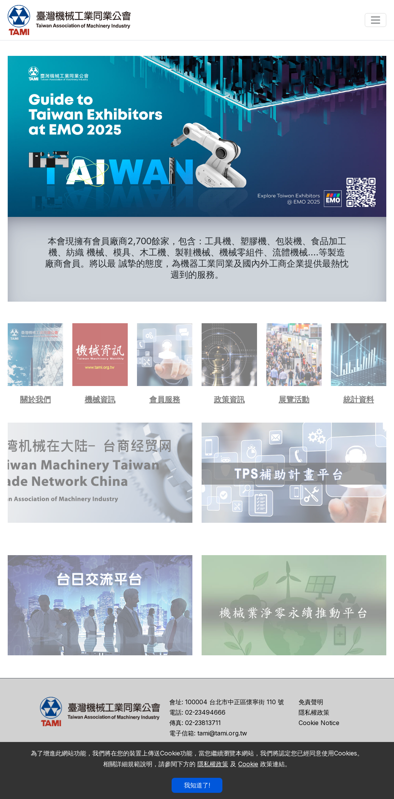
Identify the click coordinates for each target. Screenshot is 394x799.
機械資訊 (100, 399)
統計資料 (358, 399)
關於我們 (35, 399)
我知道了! (197, 785)
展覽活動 (294, 399)
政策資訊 (229, 399)
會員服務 (164, 399)
